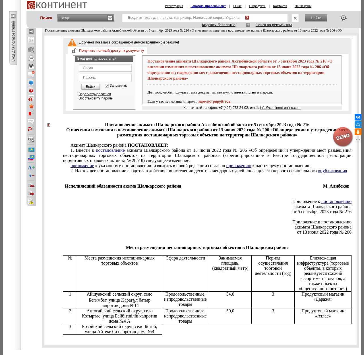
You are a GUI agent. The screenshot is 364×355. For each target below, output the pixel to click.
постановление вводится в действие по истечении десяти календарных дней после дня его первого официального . (209, 170)
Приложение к (321, 201)
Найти (316, 18)
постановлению (336, 201)
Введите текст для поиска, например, (184, 17)
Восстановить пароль (96, 98)
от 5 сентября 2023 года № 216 (322, 211)
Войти (91, 87)
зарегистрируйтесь (214, 101)
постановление (110, 150)
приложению (238, 165)
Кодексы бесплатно (218, 25)
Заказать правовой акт (208, 6)
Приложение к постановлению (321, 221)
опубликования (332, 170)
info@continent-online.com (280, 108)
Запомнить (118, 86)
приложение (82, 165)
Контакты (280, 6)
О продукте (257, 6)
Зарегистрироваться (95, 94)
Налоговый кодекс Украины (216, 17)
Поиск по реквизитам (274, 25)
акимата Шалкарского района (323, 206)
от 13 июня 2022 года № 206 (324, 232)
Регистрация (174, 6)
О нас (237, 6)
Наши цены (303, 6)
